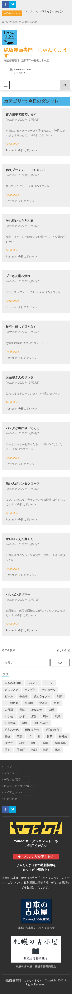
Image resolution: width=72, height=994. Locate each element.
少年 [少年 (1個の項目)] (22, 716)
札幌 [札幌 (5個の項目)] (7, 736)
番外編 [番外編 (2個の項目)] (63, 736)
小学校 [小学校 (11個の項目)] (9, 716)
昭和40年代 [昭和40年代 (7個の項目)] (32, 729)
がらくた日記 (12, 779)
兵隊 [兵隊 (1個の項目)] (59, 696)
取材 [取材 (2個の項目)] (56, 703)
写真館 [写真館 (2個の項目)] (29, 703)
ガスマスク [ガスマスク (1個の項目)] (11, 689)
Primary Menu (6, 85)
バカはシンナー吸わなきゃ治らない (45, 11)
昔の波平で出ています (21, 114)
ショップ (9, 773)
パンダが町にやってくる (23, 428)
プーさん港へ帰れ (18, 276)
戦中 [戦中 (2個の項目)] (46, 716)
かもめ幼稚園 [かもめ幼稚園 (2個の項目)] (13, 683)
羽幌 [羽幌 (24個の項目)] (46, 743)
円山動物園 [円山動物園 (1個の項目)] (11, 703)
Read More (12, 144)
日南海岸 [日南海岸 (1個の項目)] (10, 723)
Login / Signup (28, 21)
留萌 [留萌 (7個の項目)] (49, 736)
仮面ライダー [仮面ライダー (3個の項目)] (42, 696)
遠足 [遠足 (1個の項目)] (46, 749)
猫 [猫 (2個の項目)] (39, 736)
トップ (8, 767)
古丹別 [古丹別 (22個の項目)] (9, 709)
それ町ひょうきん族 (19, 220)
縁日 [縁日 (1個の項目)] (34, 743)
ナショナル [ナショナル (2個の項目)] (48, 689)
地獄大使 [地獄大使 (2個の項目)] (36, 709)
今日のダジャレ (27, 150)
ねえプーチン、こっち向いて (26, 170)
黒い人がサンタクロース (23, 483)
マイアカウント (13, 792)
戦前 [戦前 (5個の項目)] (57, 716)
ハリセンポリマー (18, 594)
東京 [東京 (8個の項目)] (19, 736)
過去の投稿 (8, 650)
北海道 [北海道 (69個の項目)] (43, 703)
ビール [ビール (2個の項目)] (9, 696)
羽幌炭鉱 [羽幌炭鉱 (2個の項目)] (60, 743)
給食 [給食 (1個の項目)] (22, 743)
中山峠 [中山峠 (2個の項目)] (23, 696)
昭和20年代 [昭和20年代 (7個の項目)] (41, 723)
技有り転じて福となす (21, 327)
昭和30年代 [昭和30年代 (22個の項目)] (12, 729)
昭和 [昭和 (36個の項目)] (24, 723)
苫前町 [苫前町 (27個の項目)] (21, 749)
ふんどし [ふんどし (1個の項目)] (32, 683)
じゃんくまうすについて (18, 786)
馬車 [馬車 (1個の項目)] (57, 749)
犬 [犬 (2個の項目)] (30, 736)
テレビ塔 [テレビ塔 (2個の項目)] (30, 689)
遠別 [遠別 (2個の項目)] (34, 749)
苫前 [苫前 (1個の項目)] (7, 749)
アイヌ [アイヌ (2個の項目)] (49, 683)
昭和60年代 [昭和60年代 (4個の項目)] (52, 729)
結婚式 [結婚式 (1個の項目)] (9, 743)
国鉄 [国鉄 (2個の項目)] (22, 709)
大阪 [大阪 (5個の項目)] (51, 709)
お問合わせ (10, 799)
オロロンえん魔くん (19, 539)
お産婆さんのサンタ (19, 377)
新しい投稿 (63, 650)
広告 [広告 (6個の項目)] (34, 716)
